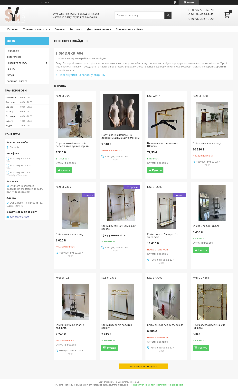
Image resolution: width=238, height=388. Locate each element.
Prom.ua (135, 381)
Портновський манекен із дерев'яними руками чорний (72, 144)
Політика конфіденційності (170, 384)
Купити (65, 170)
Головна (12, 29)
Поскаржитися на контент (142, 384)
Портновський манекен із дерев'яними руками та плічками (120, 136)
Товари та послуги (35, 29)
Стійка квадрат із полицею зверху (117, 326)
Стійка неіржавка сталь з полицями (70, 326)
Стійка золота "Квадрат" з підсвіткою (162, 235)
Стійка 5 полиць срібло (206, 225)
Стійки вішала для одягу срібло (165, 324)
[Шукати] (167, 15)
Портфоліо (13, 50)
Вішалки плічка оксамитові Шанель (162, 144)
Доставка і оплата (99, 29)
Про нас (60, 29)
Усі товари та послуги (142, 366)
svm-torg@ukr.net (19, 216)
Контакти (75, 29)
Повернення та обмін (129, 29)
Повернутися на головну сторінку (82, 75)
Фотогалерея (14, 56)
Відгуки (11, 74)
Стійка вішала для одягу (207, 142)
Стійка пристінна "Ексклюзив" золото (118, 227)
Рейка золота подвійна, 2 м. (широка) (209, 326)
